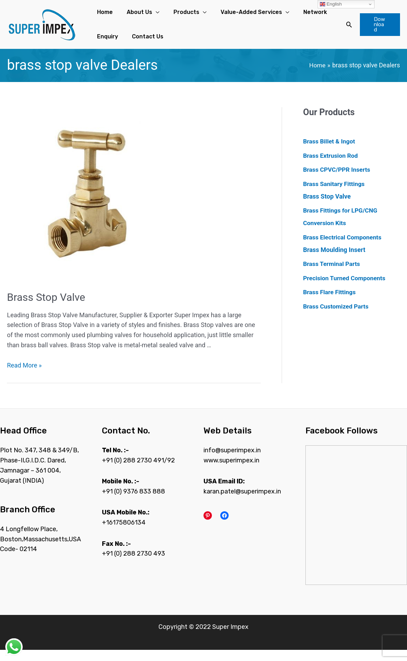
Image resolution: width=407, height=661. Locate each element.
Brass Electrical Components (343, 248)
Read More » (24, 376)
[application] (143, 15)
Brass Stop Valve (46, 308)
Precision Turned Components (345, 289)
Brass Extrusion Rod (331, 166)
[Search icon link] (342, 30)
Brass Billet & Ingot (330, 152)
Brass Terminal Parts (332, 274)
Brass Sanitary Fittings (335, 195)
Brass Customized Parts (337, 317)
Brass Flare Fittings (330, 303)
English (331, 4)
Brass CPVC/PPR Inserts (338, 180)
